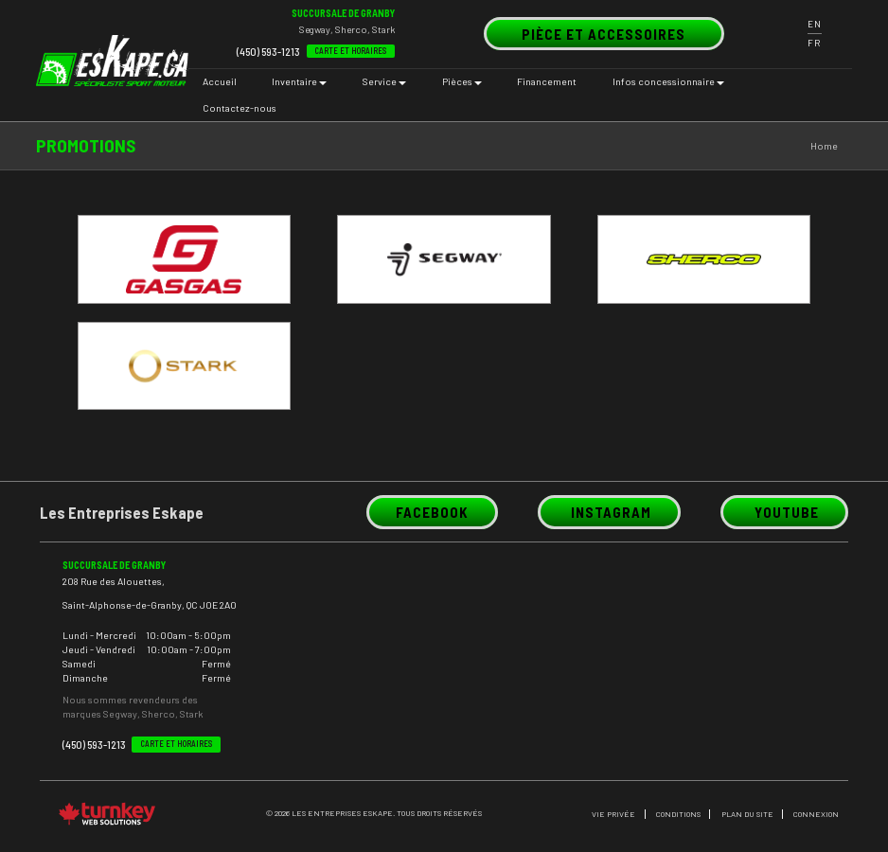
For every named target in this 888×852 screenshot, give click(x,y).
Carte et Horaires (350, 51)
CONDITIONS (678, 814)
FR (814, 43)
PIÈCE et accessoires (603, 33)
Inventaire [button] (299, 81)
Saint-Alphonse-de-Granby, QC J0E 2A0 (149, 604)
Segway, (316, 29)
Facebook (432, 512)
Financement (547, 81)
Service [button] (384, 81)
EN (815, 24)
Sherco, (352, 29)
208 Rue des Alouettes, (113, 580)
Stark (383, 29)
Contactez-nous (239, 108)
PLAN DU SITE (747, 814)
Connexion (816, 814)
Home (824, 145)
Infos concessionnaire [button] (668, 81)
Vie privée (613, 814)
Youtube (784, 512)
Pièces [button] (462, 81)
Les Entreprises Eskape (122, 512)
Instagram (609, 512)
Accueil (220, 81)
